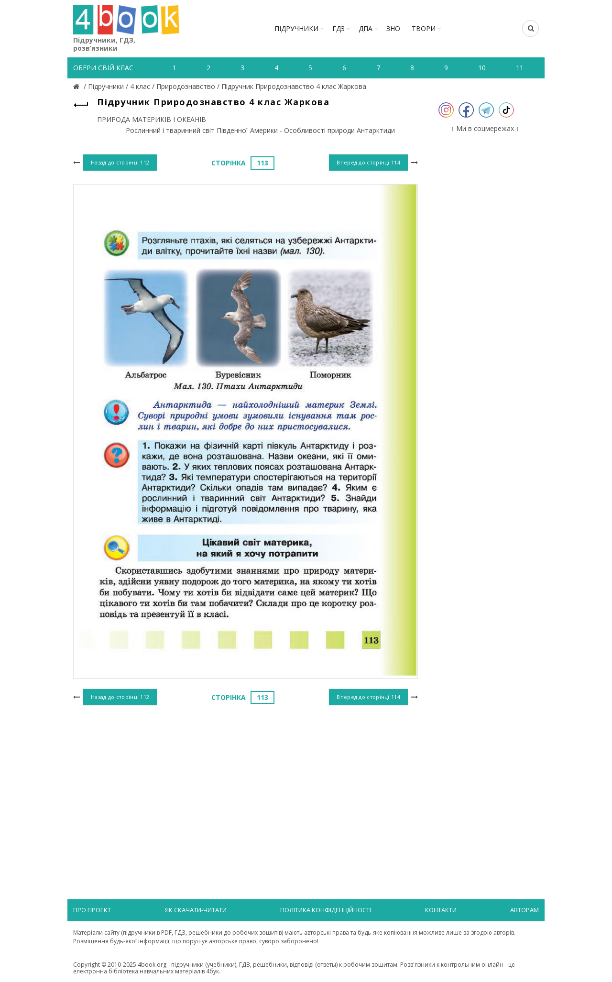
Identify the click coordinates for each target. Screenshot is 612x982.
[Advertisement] (245, 786)
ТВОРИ (424, 28)
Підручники (296, 28)
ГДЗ (338, 28)
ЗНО (393, 28)
